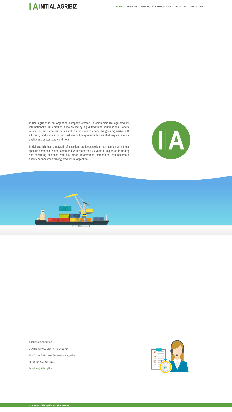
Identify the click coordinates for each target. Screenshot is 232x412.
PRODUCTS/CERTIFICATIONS (156, 6)
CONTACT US (196, 6)
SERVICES (131, 6)
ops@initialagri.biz (44, 368)
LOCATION (180, 6)
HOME (119, 6)
